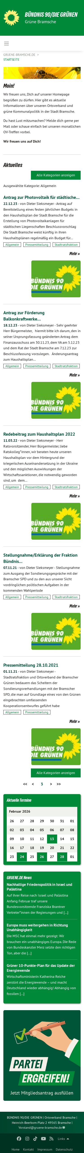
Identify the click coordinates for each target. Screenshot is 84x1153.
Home (15, 1149)
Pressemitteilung (36, 245)
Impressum (44, 1149)
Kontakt (28, 1149)
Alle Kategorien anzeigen (56, 175)
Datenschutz (64, 1149)
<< (25, 784)
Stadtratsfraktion (66, 245)
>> (59, 784)
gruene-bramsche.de (19, 55)
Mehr (73, 253)
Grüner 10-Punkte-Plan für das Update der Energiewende (41, 968)
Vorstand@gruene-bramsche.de (40, 1128)
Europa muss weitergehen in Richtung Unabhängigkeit (37, 927)
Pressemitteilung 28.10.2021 (30, 665)
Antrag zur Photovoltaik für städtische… (41, 197)
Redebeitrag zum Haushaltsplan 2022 (39, 434)
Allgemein (12, 245)
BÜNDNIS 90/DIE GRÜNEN (51, 14)
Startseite (11, 60)
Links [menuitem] (61, 1139)
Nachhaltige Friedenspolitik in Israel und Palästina (39, 887)
